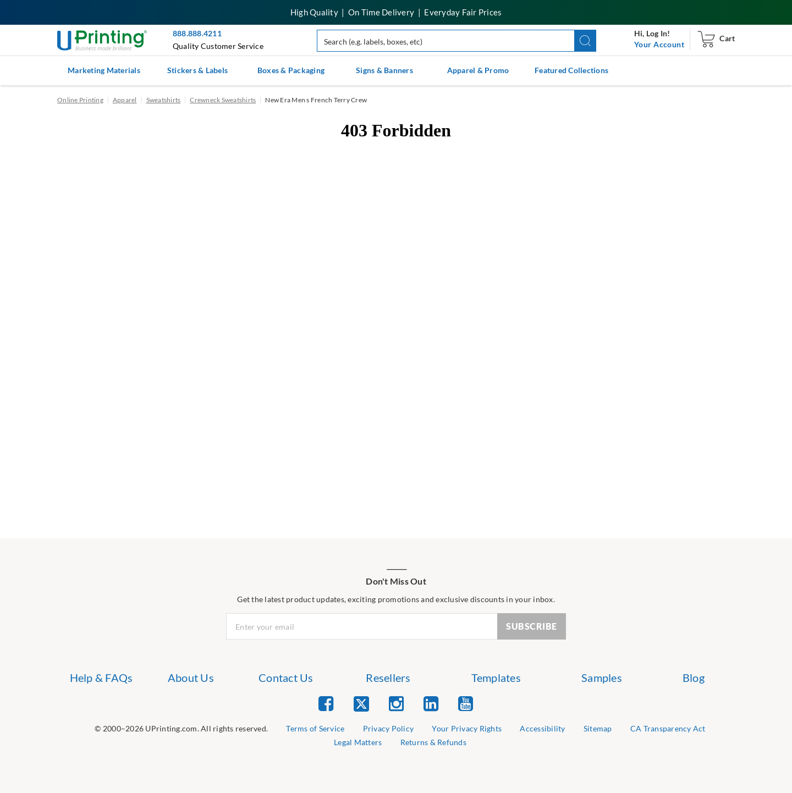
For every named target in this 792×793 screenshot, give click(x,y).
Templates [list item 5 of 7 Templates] (496, 677)
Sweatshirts (163, 100)
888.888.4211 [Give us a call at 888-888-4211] (197, 33)
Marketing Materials (104, 70)
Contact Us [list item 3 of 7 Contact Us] (286, 677)
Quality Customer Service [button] (218, 46)
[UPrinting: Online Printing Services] (102, 39)
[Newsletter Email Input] (362, 626)
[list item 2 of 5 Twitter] (361, 704)
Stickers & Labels (197, 70)
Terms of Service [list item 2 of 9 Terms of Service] (315, 728)
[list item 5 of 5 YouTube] (465, 703)
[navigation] (659, 44)
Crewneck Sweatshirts (223, 100)
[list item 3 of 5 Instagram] (396, 703)
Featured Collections (571, 70)
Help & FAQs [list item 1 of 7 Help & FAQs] (101, 677)
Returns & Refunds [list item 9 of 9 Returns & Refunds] (433, 742)
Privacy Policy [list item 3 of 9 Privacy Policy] (388, 728)
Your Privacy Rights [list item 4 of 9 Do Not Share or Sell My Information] (467, 728)
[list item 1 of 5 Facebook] (325, 703)
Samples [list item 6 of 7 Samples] (601, 677)
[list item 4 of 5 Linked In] (431, 703)
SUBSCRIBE (531, 626)
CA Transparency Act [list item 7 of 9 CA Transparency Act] (668, 728)
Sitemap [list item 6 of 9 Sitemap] (598, 728)
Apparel (125, 100)
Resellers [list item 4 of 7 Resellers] (388, 677)
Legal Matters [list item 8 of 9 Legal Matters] (358, 742)
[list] (181, 729)
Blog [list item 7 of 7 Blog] (694, 677)
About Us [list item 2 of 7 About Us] (191, 677)
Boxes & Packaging (290, 70)
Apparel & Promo (478, 70)
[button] (585, 41)
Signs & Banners (384, 70)
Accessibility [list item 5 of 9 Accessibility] (542, 728)
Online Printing (80, 100)
